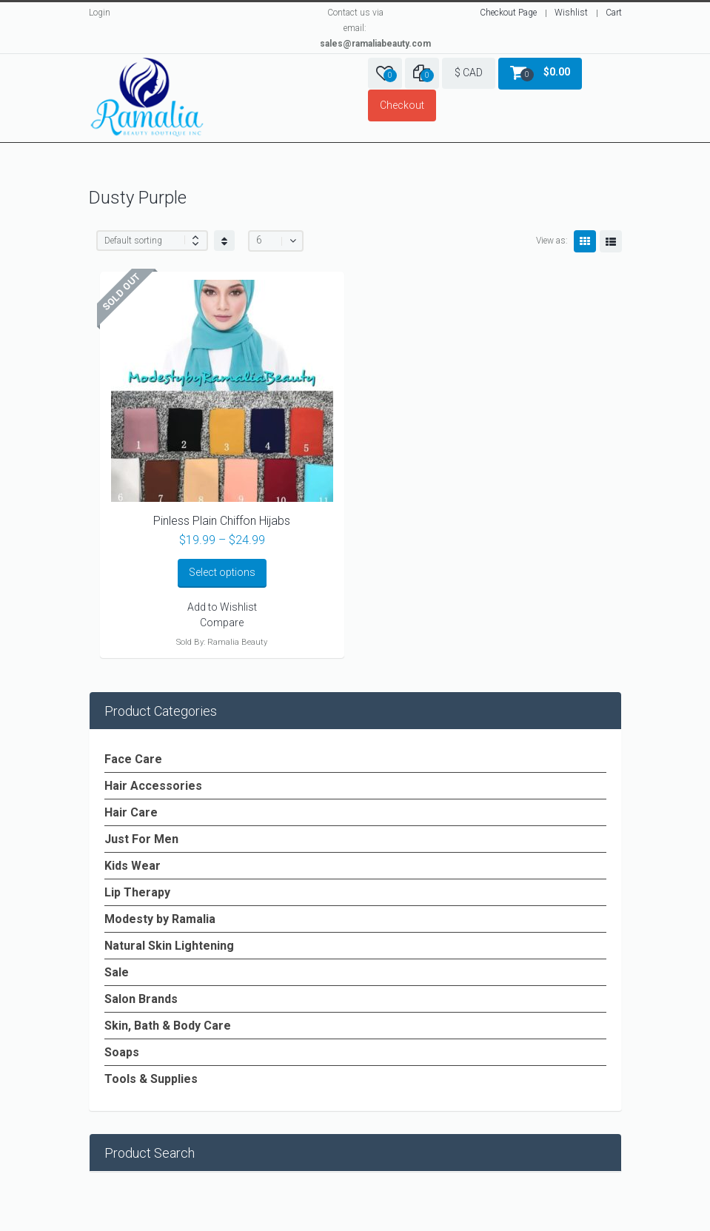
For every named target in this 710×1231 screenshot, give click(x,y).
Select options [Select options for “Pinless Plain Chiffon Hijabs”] (222, 572)
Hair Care (131, 812)
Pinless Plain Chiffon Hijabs (221, 521)
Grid (585, 241)
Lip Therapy (137, 892)
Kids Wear (132, 866)
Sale (116, 972)
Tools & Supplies (151, 1079)
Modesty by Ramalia (159, 919)
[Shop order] (152, 240)
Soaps (121, 1052)
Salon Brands (141, 999)
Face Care (133, 759)
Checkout (402, 105)
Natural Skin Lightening (169, 946)
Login (99, 12)
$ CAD (469, 72)
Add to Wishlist (222, 607)
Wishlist (571, 12)
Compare (222, 622)
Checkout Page (508, 12)
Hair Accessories (153, 786)
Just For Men (141, 839)
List (611, 241)
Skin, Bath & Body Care (167, 1026)
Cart (614, 12)
